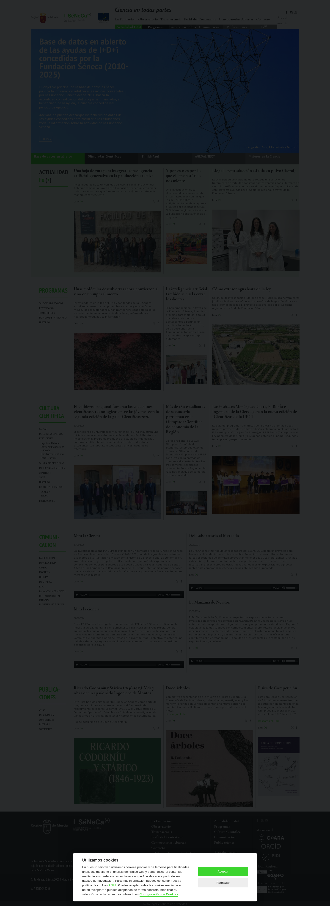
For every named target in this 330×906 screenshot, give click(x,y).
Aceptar (222, 871)
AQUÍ (112, 885)
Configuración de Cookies (159, 894)
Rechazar (223, 882)
